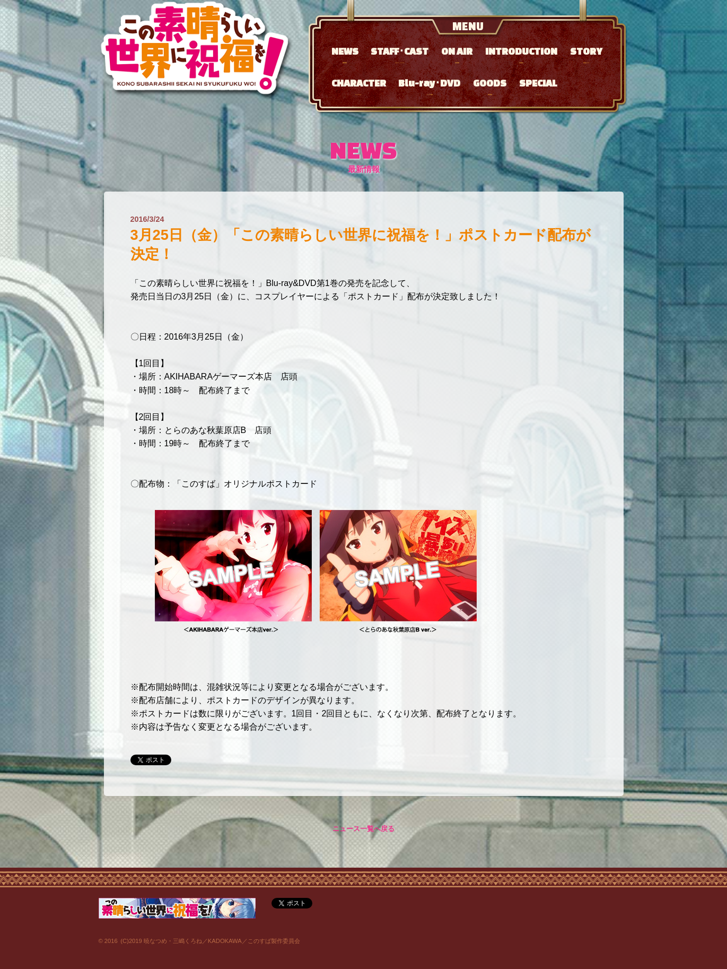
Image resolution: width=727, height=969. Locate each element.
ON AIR (456, 54)
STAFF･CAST (399, 54)
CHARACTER (358, 86)
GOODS (489, 86)
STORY (586, 54)
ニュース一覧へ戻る (363, 829)
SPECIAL (538, 86)
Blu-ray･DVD (429, 86)
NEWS (344, 54)
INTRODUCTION (521, 54)
